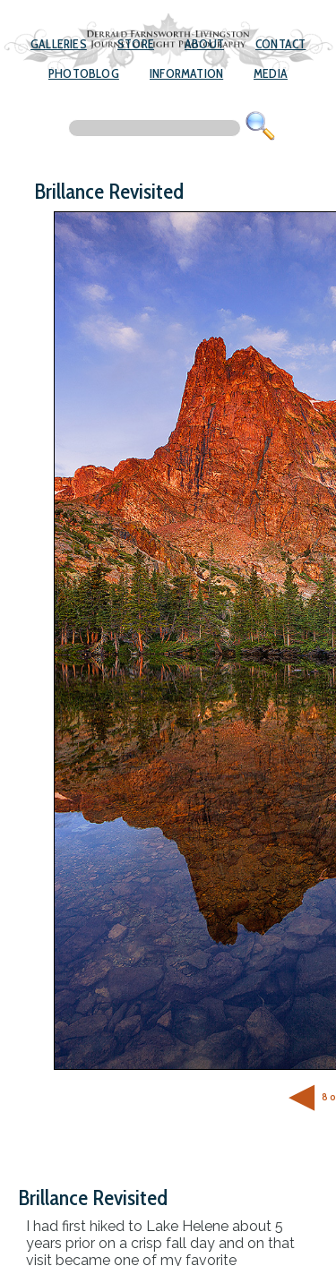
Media (271, 73)
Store (135, 44)
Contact (280, 44)
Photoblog (83, 73)
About (204, 44)
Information (186, 73)
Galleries (58, 44)
